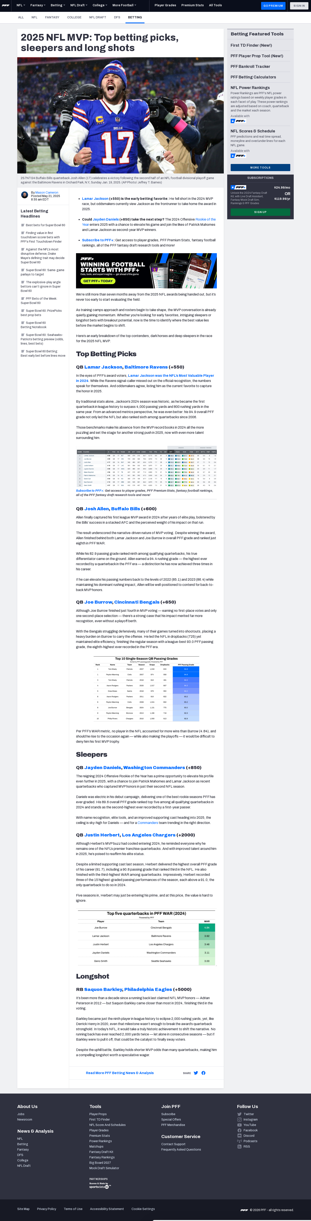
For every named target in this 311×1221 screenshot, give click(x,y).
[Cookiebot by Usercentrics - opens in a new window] (28, 1212)
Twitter (249, 1114)
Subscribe (168, 1114)
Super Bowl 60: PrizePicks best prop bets (41, 313)
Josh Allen (96, 508)
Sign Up (260, 212)
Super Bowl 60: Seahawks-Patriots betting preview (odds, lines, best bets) (42, 339)
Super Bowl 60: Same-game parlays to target (42, 272)
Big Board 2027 (100, 1162)
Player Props (98, 1114)
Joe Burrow (98, 602)
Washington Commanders (154, 767)
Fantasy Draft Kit (101, 1152)
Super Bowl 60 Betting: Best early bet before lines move (43, 353)
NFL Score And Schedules (107, 1125)
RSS (247, 1146)
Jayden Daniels (106, 219)
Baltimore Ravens (146, 367)
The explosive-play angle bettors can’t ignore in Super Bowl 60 (41, 287)
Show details (67, 1212)
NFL (34, 17)
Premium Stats (99, 1135)
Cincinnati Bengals (137, 602)
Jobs (20, 1114)
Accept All (275, 1182)
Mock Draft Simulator (104, 1168)
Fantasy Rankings (102, 1157)
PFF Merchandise (173, 1125)
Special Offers (171, 1119)
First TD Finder (99, 1119)
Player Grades (99, 1130)
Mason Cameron (46, 192)
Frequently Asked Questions (181, 1149)
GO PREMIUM (273, 5)
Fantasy (52, 17)
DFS (117, 17)
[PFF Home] (6, 6)
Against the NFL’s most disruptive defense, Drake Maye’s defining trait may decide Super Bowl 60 (43, 256)
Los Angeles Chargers (149, 835)
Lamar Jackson (95, 198)
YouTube (250, 1125)
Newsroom (24, 1119)
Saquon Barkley (103, 989)
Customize (275, 1196)
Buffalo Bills (125, 508)
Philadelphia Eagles (148, 989)
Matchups (96, 1146)
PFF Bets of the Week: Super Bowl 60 (39, 301)
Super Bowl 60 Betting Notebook (33, 325)
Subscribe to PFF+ (97, 240)
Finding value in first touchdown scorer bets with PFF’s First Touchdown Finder (41, 237)
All (21, 17)
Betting (136, 17)
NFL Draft (97, 17)
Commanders (148, 823)
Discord (249, 1135)
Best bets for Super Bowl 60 (43, 225)
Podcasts (250, 1141)
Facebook (251, 1130)
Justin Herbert (102, 835)
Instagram (251, 1119)
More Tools (260, 167)
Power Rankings (100, 1141)
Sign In (299, 5)
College (74, 17)
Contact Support (173, 1144)
